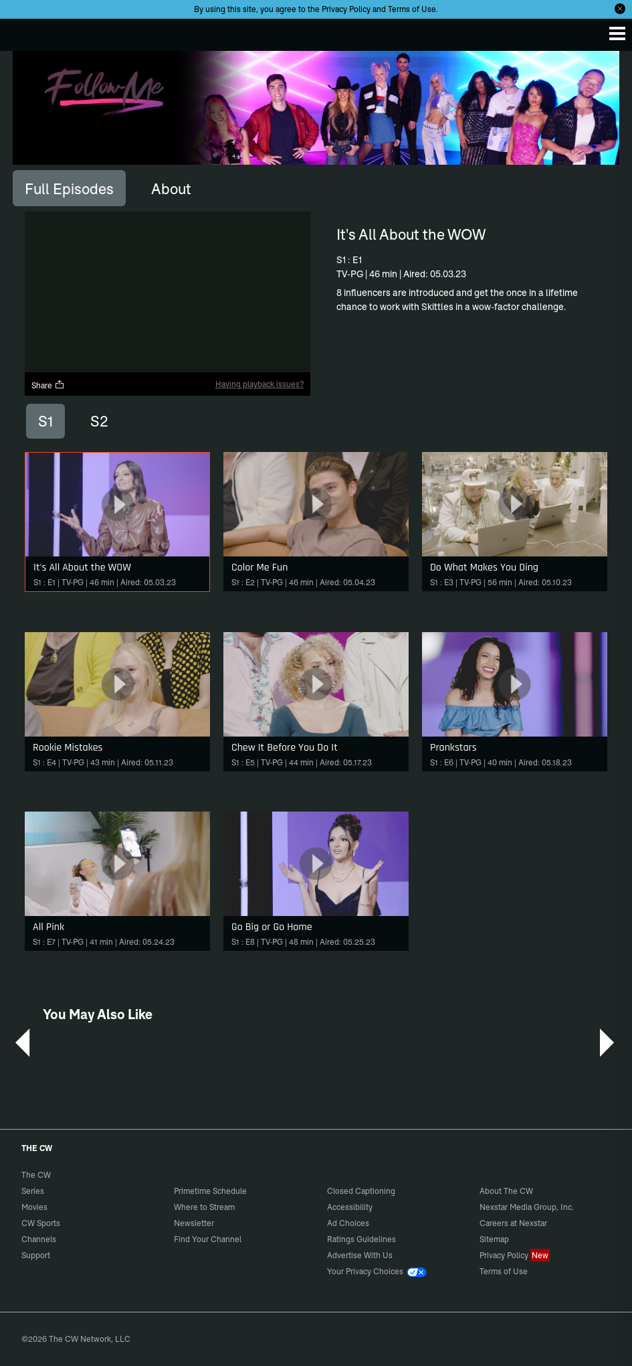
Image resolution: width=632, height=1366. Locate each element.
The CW (23, 31)
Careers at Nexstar (513, 1223)
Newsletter (194, 1223)
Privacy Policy (346, 9)
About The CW (506, 1191)
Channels (38, 1239)
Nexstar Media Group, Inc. (527, 1207)
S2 (99, 421)
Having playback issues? (259, 384)
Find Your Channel (207, 1239)
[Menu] (617, 33)
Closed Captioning (361, 1191)
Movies (34, 1207)
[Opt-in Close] (620, 8)
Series (32, 1191)
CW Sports (40, 1223)
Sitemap (494, 1239)
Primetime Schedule (210, 1191)
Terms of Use (412, 9)
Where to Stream (204, 1207)
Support (35, 1255)
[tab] (69, 188)
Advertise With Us (360, 1255)
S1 (45, 421)
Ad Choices (348, 1223)
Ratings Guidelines (361, 1239)
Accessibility (350, 1207)
